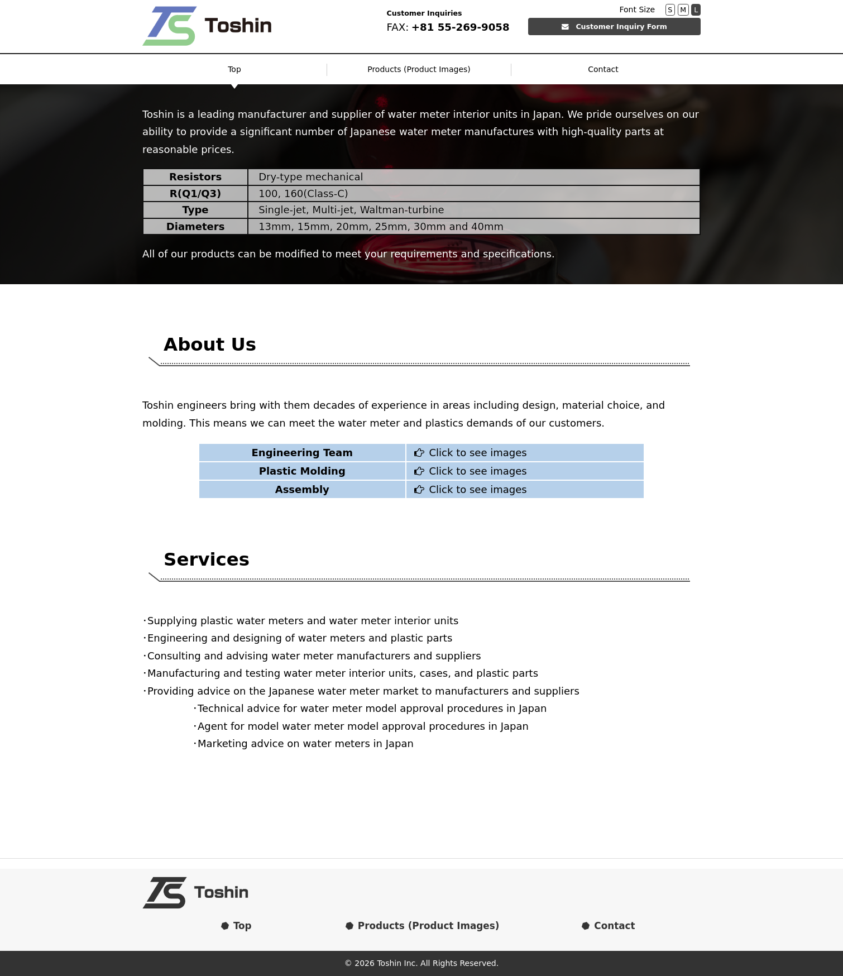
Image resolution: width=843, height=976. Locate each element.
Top (234, 69)
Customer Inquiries (424, 13)
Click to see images (468, 452)
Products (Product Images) (419, 69)
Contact (603, 69)
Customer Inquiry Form (614, 26)
